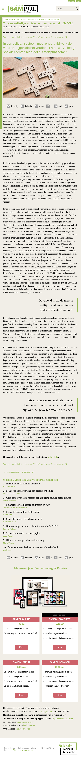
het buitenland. (29, 725)
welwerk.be (53, 457)
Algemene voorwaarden (62, 718)
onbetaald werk (28, 472)
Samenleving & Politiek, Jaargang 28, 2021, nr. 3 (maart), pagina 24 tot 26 (35, 37)
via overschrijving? (25, 722)
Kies (21, 647)
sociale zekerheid (11, 472)
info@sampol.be (48, 711)
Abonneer (71, 1)
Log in (78, 1)
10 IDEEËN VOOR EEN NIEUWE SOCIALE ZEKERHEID (31, 19)
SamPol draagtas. (23, 729)
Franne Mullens (11, 32)
